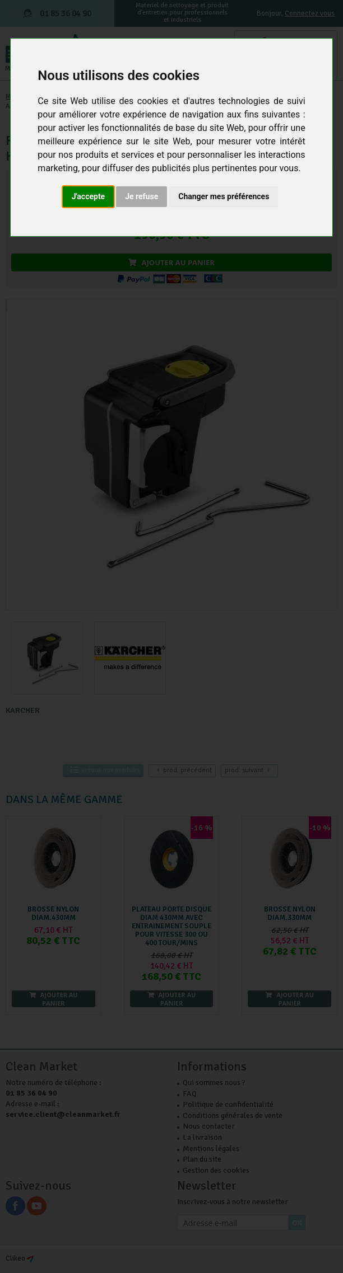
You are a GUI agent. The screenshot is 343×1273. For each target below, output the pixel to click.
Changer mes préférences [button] (223, 196)
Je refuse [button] (141, 196)
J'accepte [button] (88, 196)
